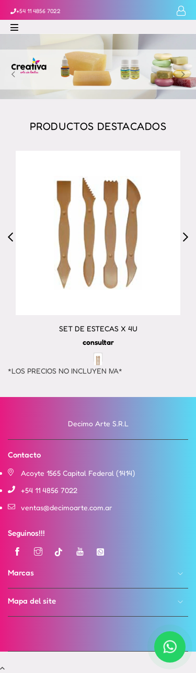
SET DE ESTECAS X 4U (98, 328)
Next (183, 74)
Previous (13, 74)
